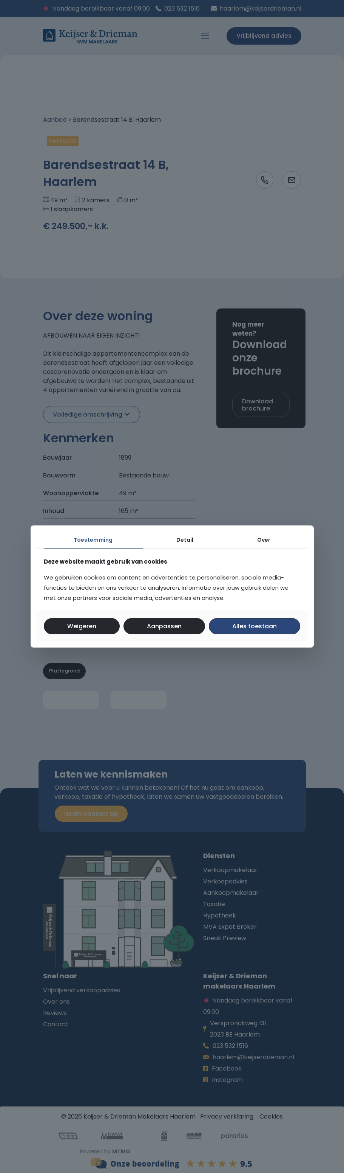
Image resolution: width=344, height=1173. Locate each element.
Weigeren (81, 626)
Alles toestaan (254, 626)
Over (263, 540)
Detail (184, 540)
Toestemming (93, 540)
